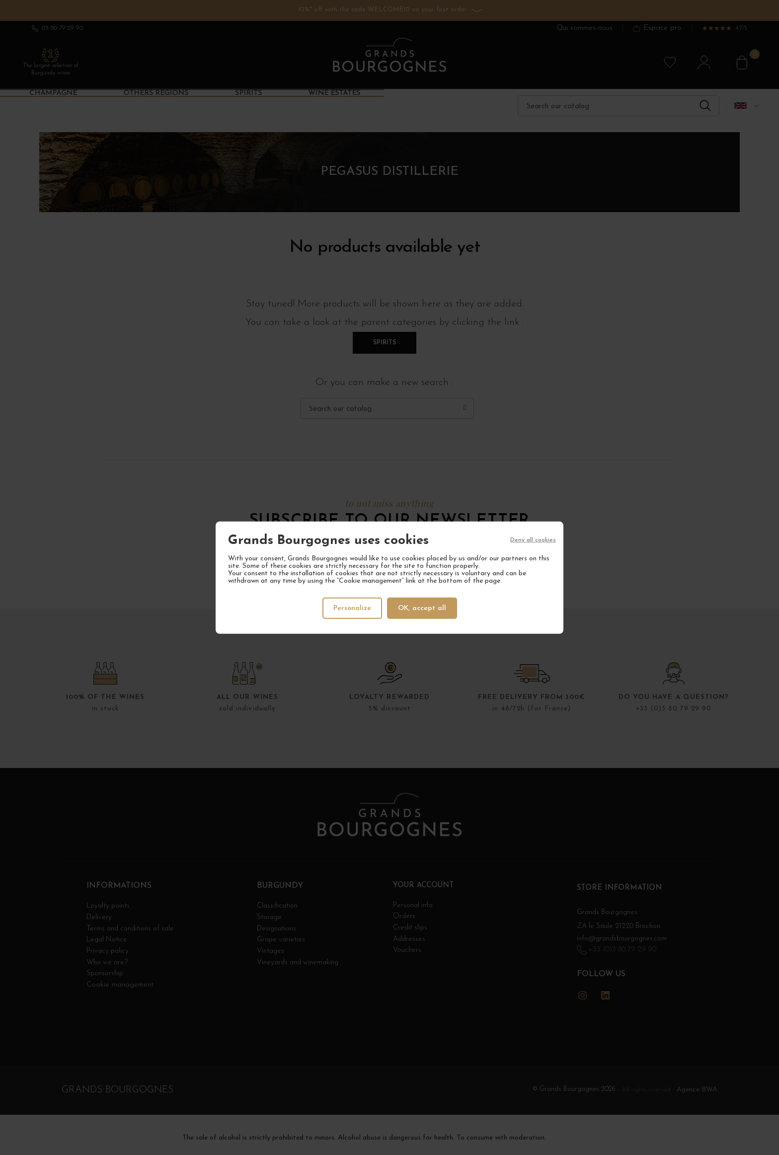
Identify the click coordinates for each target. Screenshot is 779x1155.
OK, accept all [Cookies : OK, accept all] (423, 608)
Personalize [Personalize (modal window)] (352, 608)
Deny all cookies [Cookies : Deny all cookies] (533, 540)
